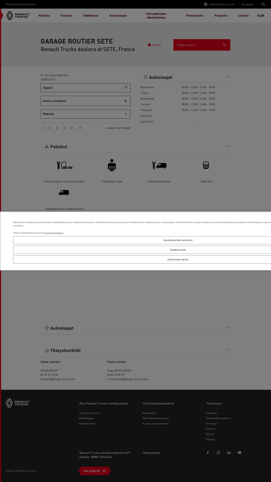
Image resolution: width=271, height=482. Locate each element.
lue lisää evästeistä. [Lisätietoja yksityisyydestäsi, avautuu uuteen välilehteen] (53, 232)
